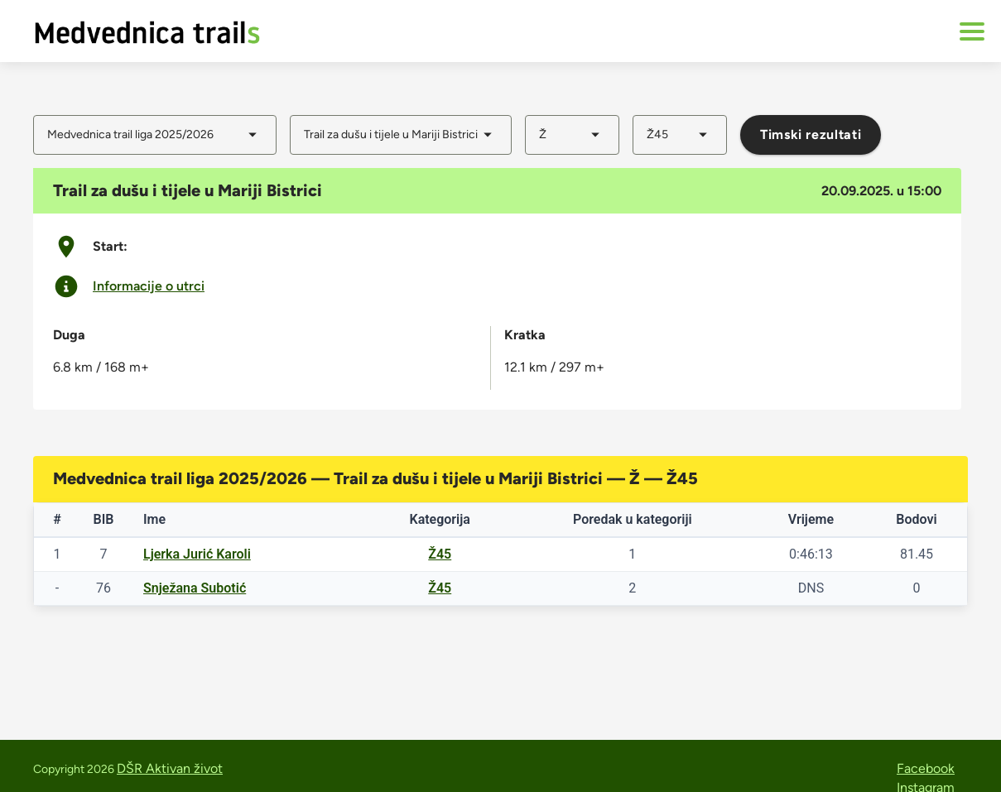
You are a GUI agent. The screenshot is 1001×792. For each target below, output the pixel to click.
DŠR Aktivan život (170, 768)
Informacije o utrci (149, 286)
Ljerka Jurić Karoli (197, 554)
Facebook (926, 768)
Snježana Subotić (194, 588)
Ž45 (439, 554)
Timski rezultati (810, 134)
